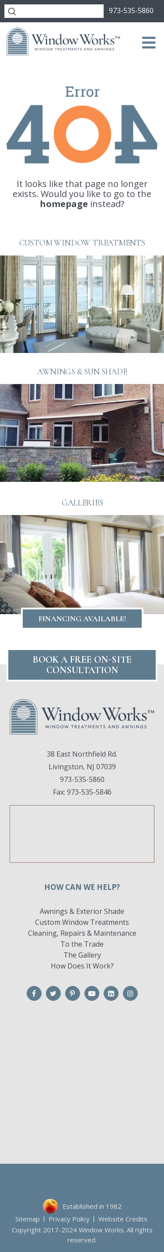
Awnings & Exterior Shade (82, 911)
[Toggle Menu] (149, 43)
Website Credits (122, 1218)
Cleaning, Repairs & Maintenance (82, 933)
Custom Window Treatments (82, 922)
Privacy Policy (69, 1218)
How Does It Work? (82, 966)
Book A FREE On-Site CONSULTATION (82, 665)
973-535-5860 (131, 10)
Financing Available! (82, 618)
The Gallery (82, 955)
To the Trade (82, 944)
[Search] (54, 11)
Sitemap (27, 1218)
